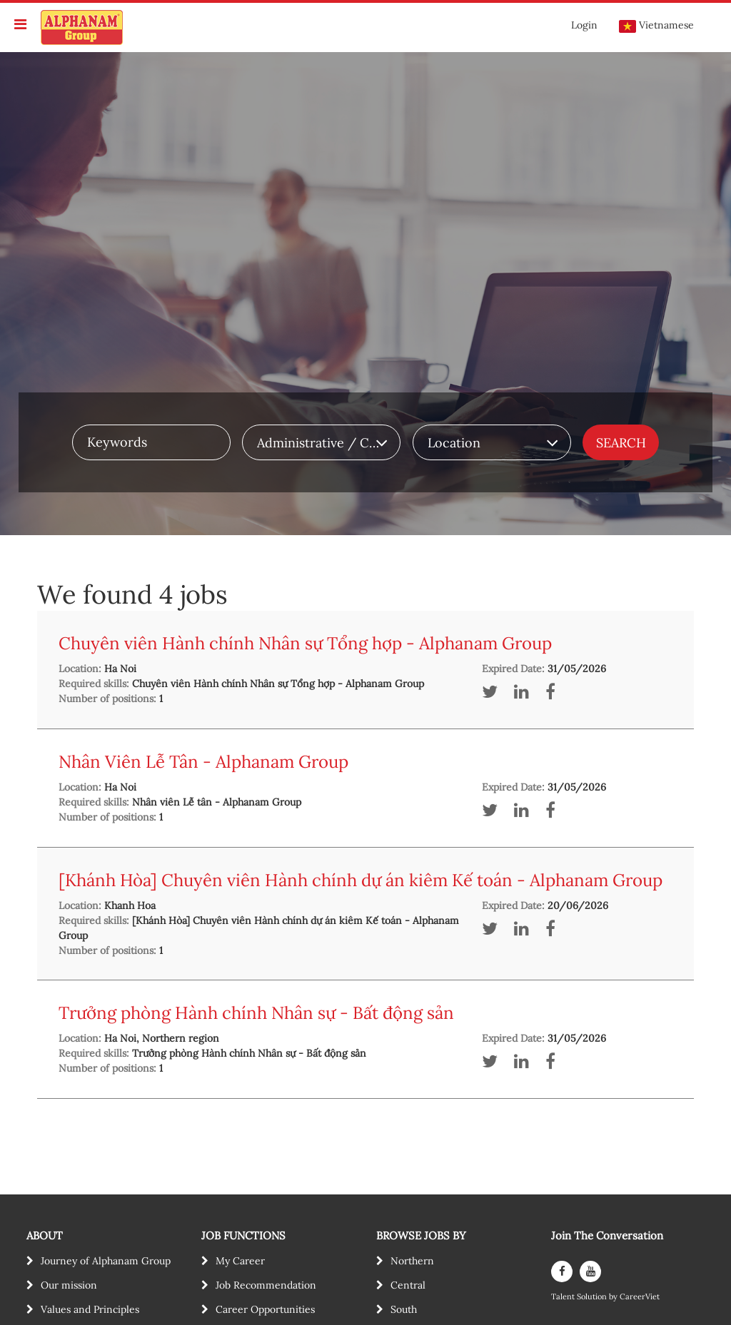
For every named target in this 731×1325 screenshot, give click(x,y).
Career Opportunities (265, 1309)
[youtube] (590, 1271)
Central (407, 1285)
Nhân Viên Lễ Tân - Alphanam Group (203, 762)
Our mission (69, 1285)
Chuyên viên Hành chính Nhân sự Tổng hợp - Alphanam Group (305, 643)
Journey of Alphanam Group (106, 1260)
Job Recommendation (266, 1285)
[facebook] (562, 1271)
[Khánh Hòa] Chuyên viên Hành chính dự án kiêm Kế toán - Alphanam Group (360, 880)
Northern (412, 1260)
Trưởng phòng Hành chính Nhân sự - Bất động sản (256, 1013)
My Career (240, 1260)
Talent (564, 1297)
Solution (593, 1297)
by (614, 1297)
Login (584, 25)
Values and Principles (90, 1309)
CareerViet (640, 1297)
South (403, 1309)
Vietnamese (656, 26)
